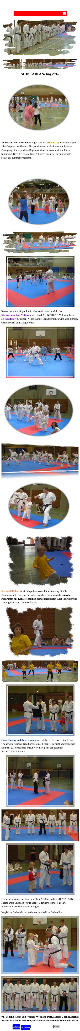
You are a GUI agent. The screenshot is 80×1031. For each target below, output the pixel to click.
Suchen (56, 1027)
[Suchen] (41, 1026)
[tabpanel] (40, 76)
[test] (25, 1027)
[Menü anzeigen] (64, 13)
